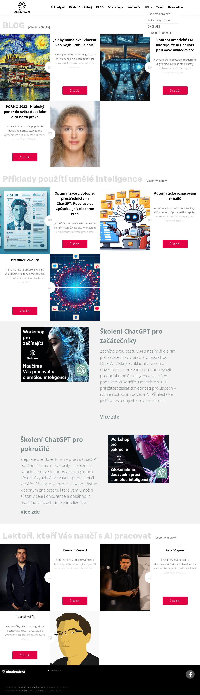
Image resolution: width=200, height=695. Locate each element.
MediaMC (39, 690)
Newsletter (56, 670)
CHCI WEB (154, 26)
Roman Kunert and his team (31, 687)
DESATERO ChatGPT (161, 33)
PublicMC (64, 687)
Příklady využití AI (159, 20)
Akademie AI (25, 690)
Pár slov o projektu (159, 14)
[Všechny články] (39, 27)
